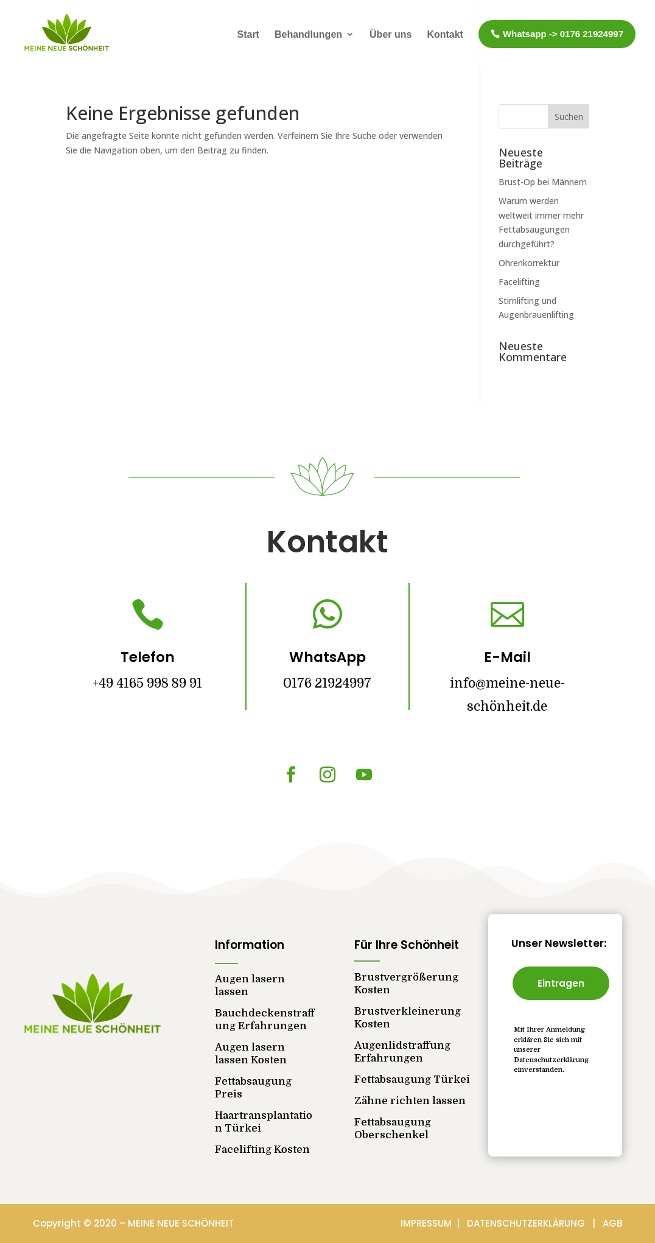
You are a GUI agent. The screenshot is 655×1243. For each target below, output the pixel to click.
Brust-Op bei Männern (543, 182)
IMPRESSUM (427, 1223)
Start (248, 34)
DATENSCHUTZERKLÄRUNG (529, 1223)
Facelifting (519, 281)
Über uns (391, 34)
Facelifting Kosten (262, 1149)
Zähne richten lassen (410, 1101)
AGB (612, 1223)
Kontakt (445, 34)
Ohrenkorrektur (529, 263)
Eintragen (561, 983)
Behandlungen (308, 34)
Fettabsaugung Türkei (412, 1079)
